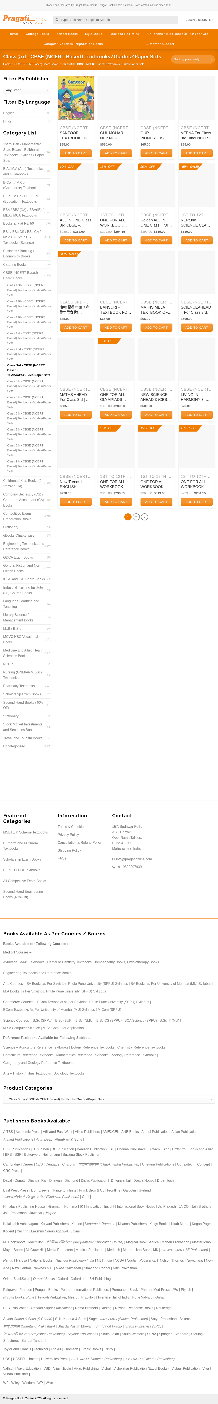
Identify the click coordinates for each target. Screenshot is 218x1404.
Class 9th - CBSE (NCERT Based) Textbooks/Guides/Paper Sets (29, 466)
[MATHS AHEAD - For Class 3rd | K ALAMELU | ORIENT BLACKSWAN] (76, 359)
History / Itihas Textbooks (32, 1073)
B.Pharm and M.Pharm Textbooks (20, 846)
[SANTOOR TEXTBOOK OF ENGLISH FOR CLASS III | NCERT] (76, 98)
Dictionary (10, 527)
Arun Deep (44, 1139)
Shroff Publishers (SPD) (143, 1326)
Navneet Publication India (75, 1260)
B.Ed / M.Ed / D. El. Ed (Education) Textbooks (20, 199)
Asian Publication (184, 1132)
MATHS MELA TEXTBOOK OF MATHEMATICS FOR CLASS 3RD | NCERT (156, 310)
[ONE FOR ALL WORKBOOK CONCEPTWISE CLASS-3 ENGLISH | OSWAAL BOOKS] (116, 446)
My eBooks (93, 34)
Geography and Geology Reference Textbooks (38, 1063)
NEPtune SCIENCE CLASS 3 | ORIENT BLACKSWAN (196, 223)
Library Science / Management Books (18, 617)
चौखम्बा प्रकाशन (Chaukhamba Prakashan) (108, 1164)
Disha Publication (94, 1180)
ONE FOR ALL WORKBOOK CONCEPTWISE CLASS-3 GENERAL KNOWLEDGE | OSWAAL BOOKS (196, 485)
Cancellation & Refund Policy (80, 842)
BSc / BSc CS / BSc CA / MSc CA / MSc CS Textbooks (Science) (22, 237)
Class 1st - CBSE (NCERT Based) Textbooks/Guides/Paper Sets (29, 338)
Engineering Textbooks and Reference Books (23, 546)
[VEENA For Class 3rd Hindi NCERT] (197, 98)
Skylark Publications (82, 1334)
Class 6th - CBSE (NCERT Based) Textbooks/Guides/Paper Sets (29, 418)
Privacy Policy (68, 834)
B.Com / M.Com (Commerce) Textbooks (20, 185)
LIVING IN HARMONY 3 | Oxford (193, 397)
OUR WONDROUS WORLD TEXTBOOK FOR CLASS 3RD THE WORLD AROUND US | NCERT (156, 136)
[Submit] (57, 20)
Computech (185, 1164)
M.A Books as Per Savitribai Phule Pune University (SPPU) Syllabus (54, 991)
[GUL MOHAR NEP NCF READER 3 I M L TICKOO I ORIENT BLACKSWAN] (116, 98)
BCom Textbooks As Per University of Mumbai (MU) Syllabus (49, 1009)
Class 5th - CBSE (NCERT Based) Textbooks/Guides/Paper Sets (29, 402)
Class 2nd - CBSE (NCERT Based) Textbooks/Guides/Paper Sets (29, 354)
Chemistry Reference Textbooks (141, 1047)
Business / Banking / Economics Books (18, 253)
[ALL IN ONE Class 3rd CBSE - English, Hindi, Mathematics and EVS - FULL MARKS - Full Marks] (76, 185)
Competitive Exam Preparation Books (73, 44)
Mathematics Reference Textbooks (82, 1055)
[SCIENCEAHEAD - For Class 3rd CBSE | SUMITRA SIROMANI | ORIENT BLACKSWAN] (197, 272)
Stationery (11, 716)
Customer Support (159, 44)
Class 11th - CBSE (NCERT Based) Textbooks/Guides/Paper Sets (29, 306)
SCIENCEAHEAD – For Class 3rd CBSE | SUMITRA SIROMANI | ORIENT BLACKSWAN (196, 310)
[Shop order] (193, 59)
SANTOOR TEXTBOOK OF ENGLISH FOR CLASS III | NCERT (73, 136)
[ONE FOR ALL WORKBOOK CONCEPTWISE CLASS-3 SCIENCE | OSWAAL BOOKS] (116, 185)
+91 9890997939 (127, 867)
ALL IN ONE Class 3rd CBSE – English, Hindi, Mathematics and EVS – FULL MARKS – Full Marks (75, 223)
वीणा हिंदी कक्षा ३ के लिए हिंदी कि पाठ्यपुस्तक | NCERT (74, 310)
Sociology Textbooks (69, 1073)
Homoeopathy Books (109, 962)
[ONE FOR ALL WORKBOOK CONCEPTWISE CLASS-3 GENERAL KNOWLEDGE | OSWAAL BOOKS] (197, 446)
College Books (37, 34)
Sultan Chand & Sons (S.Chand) (27, 1319)
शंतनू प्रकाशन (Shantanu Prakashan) (29, 1326)
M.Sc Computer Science (21, 1028)
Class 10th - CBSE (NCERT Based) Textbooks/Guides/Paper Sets (29, 290)
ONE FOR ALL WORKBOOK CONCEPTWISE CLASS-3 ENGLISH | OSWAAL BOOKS (115, 485)
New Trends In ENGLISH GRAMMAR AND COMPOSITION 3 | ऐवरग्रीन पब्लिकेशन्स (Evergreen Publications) (75, 485)
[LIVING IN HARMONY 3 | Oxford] (197, 359)
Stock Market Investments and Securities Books (22, 727)
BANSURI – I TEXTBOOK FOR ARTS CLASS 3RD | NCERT (115, 310)
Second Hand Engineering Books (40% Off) (23, 894)
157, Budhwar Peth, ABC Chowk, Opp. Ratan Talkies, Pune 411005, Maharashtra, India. (127, 837)
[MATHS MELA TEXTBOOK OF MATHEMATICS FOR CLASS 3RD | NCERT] (156, 272)
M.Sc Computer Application (63, 1028)
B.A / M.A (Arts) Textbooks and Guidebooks (23, 171)
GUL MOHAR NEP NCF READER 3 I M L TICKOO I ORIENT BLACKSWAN (114, 136)
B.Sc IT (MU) (169, 1020)
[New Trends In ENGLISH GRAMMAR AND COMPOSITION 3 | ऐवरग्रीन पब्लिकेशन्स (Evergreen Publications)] (76, 446)
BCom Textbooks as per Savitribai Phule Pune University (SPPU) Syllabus (93, 1002)
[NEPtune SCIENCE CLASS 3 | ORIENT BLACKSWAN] (197, 185)
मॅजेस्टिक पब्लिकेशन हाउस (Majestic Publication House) (84, 1242)
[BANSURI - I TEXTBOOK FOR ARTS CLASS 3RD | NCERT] (116, 272)
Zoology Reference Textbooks (133, 1055)
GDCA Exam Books (18, 557)
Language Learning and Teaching (21, 603)
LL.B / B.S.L (12, 628)
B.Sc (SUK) (64, 1020)
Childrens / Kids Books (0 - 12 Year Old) (23, 483)
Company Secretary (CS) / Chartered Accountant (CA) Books (23, 500)
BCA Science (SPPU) (141, 1020)
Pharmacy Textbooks (19, 686)
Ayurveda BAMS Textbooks (23, 962)
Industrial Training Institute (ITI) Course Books (23, 590)
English (8, 113)
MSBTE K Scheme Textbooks (25, 832)
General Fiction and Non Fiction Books (21, 568)
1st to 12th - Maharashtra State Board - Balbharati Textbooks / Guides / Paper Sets (23, 152)
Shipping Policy (69, 850)
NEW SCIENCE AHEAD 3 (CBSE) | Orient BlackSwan (156, 397)
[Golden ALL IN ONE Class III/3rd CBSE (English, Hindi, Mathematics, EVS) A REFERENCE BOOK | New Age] (156, 185)
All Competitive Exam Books (24, 881)
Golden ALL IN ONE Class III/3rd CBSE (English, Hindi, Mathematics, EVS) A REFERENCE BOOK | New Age (155, 223)
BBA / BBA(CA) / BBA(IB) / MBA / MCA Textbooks (23, 212)
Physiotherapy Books (143, 962)
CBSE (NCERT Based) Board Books (36, 64)
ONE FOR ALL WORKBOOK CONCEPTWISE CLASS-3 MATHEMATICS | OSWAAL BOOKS (156, 485)
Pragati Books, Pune (18, 1297)
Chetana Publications (158, 1164)
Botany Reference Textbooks (93, 1047)
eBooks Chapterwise (18, 535)
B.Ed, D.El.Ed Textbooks (21, 870)
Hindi (7, 121)
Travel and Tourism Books (22, 738)
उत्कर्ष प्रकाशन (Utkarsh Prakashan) (150, 1359)
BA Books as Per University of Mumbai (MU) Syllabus (171, 983)
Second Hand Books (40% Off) (23, 705)
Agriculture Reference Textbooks (43, 1047)
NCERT (9, 664)
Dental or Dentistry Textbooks (69, 962)
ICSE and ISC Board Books (24, 579)
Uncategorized (14, 746)
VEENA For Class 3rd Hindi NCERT (196, 135)
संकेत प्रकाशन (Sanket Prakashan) (124, 1319)
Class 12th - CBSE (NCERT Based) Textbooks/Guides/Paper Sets (29, 322)
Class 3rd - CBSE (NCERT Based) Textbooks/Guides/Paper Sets (28, 370)
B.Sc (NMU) (84, 1020)
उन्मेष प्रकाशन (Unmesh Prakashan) (96, 1359)
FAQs (62, 858)
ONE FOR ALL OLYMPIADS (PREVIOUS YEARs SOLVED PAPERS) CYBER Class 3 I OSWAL (115, 397)
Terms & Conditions (72, 827)
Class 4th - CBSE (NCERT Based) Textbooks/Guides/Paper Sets (29, 386)
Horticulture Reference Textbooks (28, 1055)
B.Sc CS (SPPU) (109, 1020)
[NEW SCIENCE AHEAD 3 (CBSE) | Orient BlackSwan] (156, 359)
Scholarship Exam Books (22, 694)
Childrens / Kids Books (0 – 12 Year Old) (178, 34)
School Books (67, 34)
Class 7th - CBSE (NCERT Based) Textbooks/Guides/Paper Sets (29, 434)
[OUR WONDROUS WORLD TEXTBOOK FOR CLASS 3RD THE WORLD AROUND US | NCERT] (156, 98)
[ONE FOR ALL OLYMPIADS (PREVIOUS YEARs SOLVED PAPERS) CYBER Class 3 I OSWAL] (116, 359)
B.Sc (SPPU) (42, 1020)
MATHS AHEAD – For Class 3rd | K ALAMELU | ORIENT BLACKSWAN (75, 397)
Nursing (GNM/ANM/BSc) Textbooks (22, 675)
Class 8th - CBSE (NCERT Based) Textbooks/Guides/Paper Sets (29, 450)
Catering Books (14, 264)
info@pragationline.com (132, 859)
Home (13, 34)
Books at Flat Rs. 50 (125, 34)
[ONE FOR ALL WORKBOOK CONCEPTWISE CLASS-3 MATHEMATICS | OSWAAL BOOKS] (156, 446)
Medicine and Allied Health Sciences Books (23, 653)
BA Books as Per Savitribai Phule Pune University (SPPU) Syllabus (77, 983)
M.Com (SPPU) (109, 1009)
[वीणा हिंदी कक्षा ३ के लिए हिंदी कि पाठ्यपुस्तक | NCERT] (76, 272)
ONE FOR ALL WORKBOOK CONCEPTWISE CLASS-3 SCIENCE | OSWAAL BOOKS (115, 223)
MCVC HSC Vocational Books (20, 639)
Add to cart (76, 153)
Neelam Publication (141, 1260)
